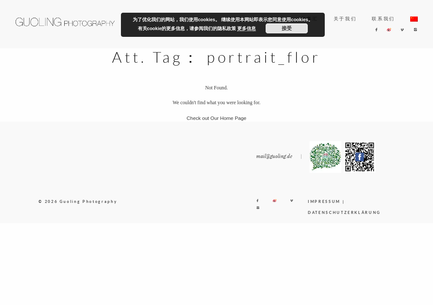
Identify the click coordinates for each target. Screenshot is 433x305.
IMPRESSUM (324, 201)
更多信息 (246, 28)
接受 (287, 28)
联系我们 (383, 18)
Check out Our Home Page (216, 118)
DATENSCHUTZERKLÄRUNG (344, 212)
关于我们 (345, 18)
